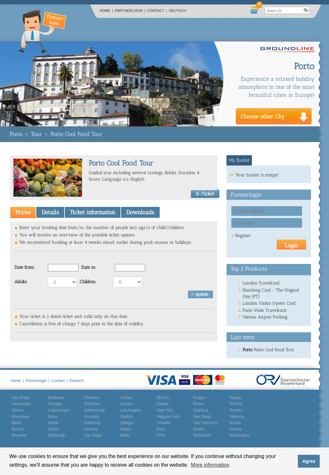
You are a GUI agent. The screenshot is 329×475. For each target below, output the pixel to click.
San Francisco (205, 422)
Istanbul (91, 429)
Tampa (235, 397)
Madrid (126, 416)
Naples (163, 404)
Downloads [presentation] (140, 212)
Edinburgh (57, 435)
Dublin (53, 429)
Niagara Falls (168, 416)
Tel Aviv (235, 404)
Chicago (55, 404)
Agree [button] (309, 461)
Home (106, 11)
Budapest (56, 397)
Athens (17, 410)
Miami (125, 429)
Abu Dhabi (21, 397)
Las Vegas (93, 435)
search (306, 10)
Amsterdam (21, 404)
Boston (17, 429)
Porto (16, 134)
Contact (157, 11)
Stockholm (202, 435)
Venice (235, 422)
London (126, 404)
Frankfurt (92, 404)
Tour (36, 134)
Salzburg (200, 410)
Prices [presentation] (23, 212)
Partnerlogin (130, 11)
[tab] (23, 212)
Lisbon (126, 397)
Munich (163, 397)
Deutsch (177, 11)
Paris (161, 429)
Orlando (164, 422)
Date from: (24, 267)
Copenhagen (59, 410)
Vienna (235, 429)
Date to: (88, 267)
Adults (20, 281)
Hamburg (92, 422)
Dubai (53, 422)
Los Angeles (130, 410)
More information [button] (210, 465)
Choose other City (263, 116)
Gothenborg (94, 410)
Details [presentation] (50, 212)
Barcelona (20, 416)
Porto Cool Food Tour (76, 134)
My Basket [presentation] (239, 160)
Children (88, 281)
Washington (239, 435)
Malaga (126, 422)
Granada (91, 416)
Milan (125, 435)
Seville (198, 429)
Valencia (236, 416)
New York (165, 410)
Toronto (235, 410)
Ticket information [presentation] (92, 212)
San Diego (202, 416)
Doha (52, 416)
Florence (91, 397)
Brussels (19, 435)
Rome (198, 404)
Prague (199, 397)
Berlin (17, 422)
